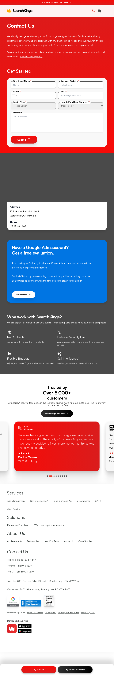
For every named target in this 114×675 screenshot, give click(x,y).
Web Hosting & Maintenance (49, 525)
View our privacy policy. (31, 56)
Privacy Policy (50, 612)
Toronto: (19, 565)
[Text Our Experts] (75, 669)
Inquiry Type (19, 102)
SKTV (98, 500)
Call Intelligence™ (39, 500)
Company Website (70, 81)
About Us (69, 541)
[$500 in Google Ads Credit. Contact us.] (57, 2)
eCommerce (83, 500)
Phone (17, 91)
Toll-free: (21, 559)
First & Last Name (22, 81)
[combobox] (14, 95)
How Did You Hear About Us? (75, 102)
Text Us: (20, 571)
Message (17, 112)
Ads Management (16, 500)
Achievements (14, 541)
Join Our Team (51, 541)
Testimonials (33, 541)
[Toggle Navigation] (105, 11)
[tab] (47, 476)
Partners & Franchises (18, 525)
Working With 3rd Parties (68, 612)
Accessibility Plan (88, 612)
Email (64, 91)
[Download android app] (25, 631)
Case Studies (85, 541)
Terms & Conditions (35, 612)
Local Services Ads (62, 500)
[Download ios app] (25, 626)
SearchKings (14, 612)
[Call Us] (38, 669)
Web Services (14, 509)
